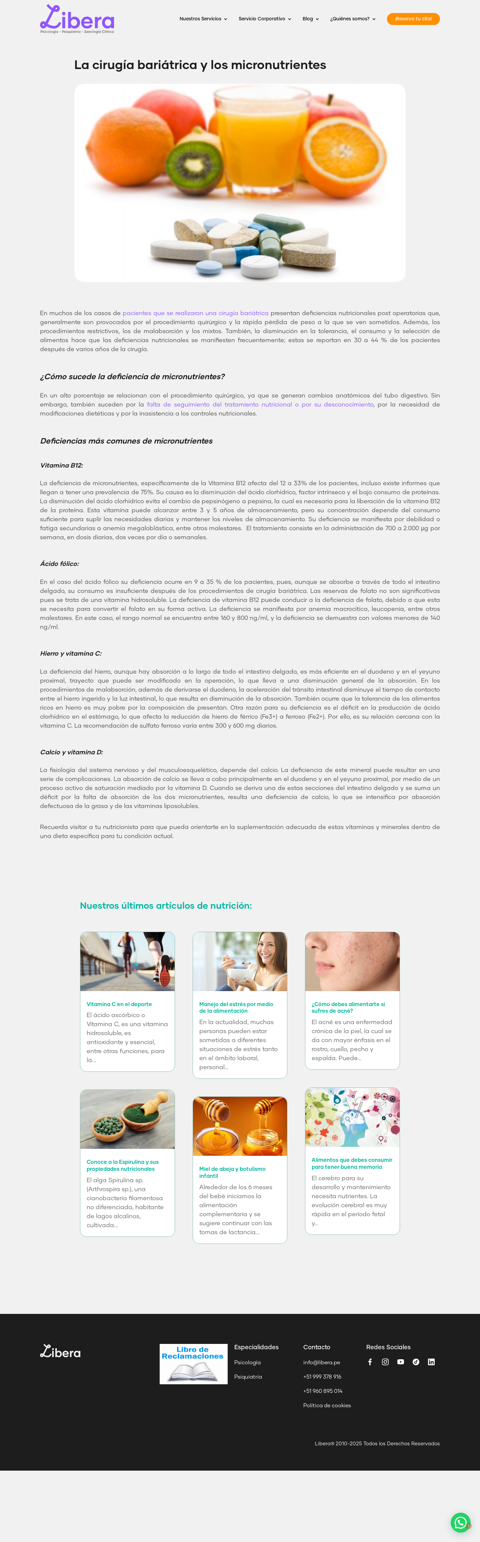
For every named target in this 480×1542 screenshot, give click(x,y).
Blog (308, 19)
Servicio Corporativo (262, 19)
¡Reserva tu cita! (413, 19)
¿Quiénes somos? (350, 19)
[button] (462, 1527)
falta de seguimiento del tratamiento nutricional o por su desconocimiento (260, 405)
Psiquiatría (248, 1377)
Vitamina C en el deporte (119, 1004)
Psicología (247, 1362)
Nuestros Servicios (200, 19)
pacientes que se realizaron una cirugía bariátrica (196, 313)
